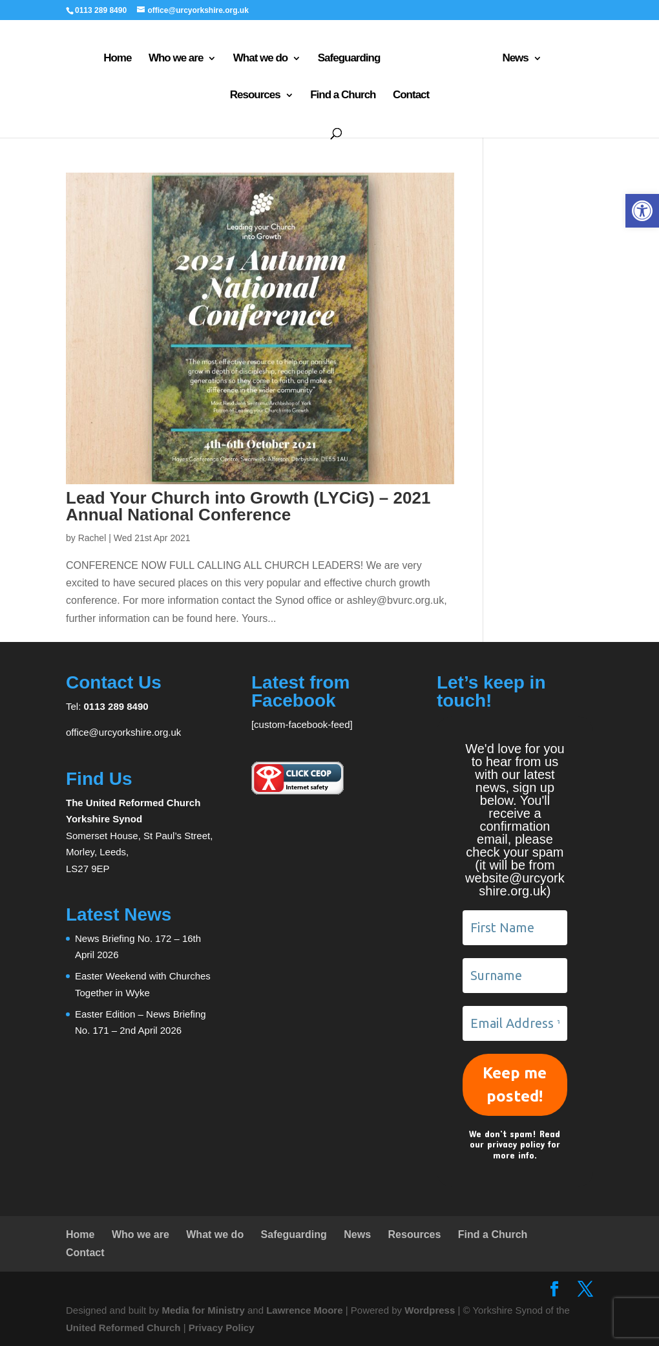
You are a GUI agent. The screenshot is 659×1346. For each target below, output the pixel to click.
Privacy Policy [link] (222, 1327)
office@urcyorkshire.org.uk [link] (123, 732)
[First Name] (515, 927)
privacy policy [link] (516, 1143)
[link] (642, 211)
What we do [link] (223, 56)
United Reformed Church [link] (123, 1327)
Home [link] (80, 56)
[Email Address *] (515, 1023)
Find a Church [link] (302, 93)
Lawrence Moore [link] (304, 1310)
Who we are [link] (139, 56)
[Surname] (515, 975)
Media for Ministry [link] (204, 1310)
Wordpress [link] (429, 1310)
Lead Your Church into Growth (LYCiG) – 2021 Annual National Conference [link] (248, 506)
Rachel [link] (92, 538)
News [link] (472, 56)
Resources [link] (540, 56)
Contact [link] (371, 93)
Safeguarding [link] (312, 56)
